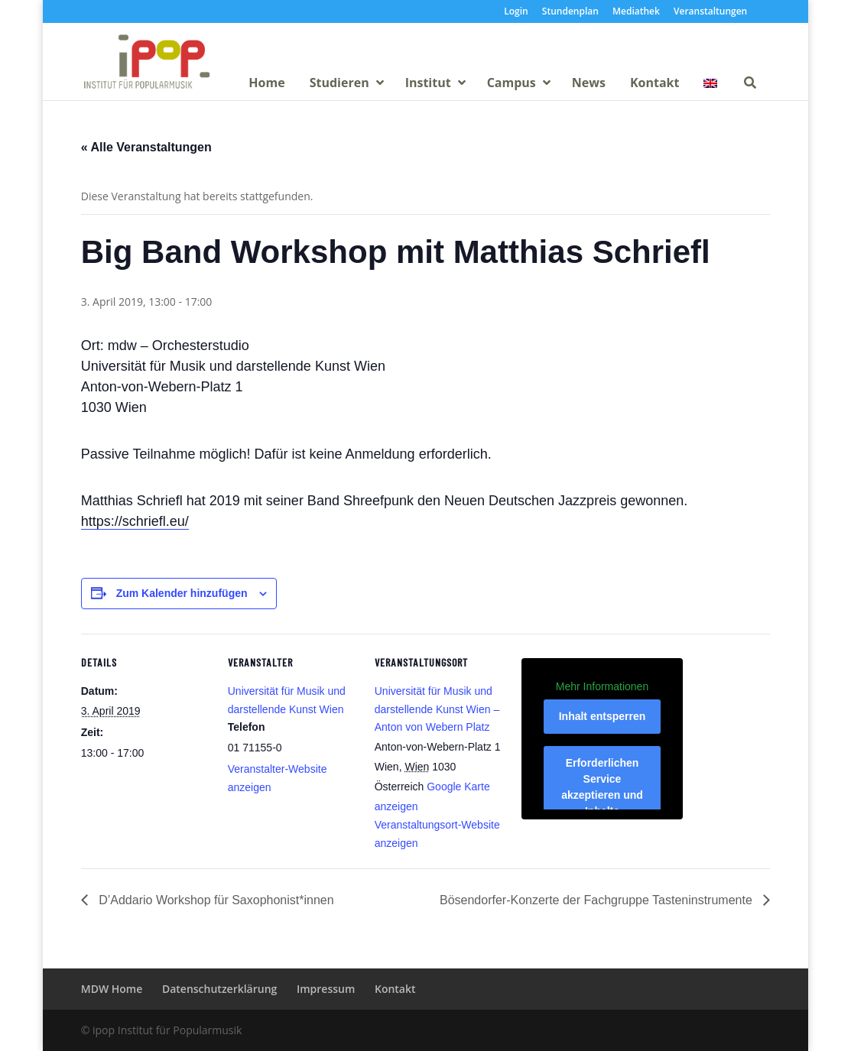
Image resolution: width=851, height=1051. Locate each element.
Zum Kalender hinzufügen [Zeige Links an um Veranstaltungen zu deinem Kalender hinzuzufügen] (182, 593)
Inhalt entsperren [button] (601, 716)
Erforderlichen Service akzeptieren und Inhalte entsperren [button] (602, 795)
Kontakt (395, 988)
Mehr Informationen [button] (602, 686)
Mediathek (636, 12)
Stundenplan (570, 12)
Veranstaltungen (710, 12)
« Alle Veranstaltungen (146, 147)
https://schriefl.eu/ (135, 521)
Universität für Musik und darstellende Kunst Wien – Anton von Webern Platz (437, 709)
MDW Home (112, 988)
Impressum (326, 988)
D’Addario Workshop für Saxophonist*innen (215, 900)
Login (516, 12)
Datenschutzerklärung (219, 988)
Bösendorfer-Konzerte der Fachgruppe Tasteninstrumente (597, 900)
